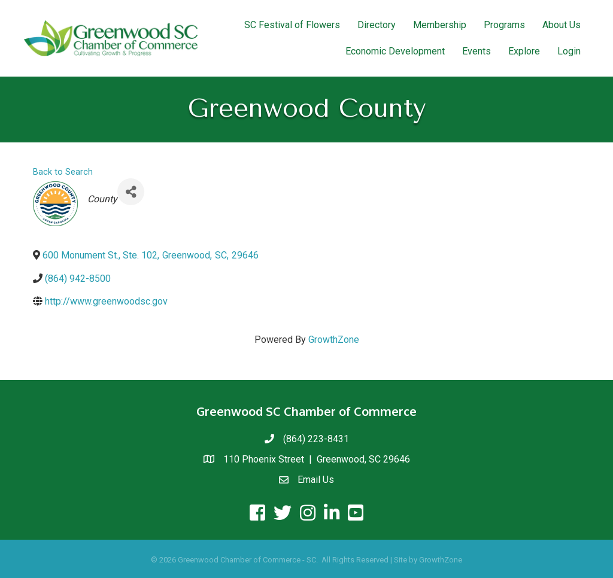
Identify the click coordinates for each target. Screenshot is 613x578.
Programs (504, 25)
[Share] (130, 191)
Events (476, 51)
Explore (524, 51)
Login (569, 51)
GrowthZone (333, 339)
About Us (561, 25)
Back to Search (63, 172)
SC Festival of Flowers (292, 25)
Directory (376, 25)
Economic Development (395, 51)
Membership (439, 25)
